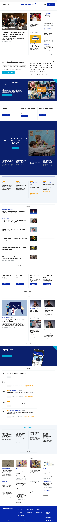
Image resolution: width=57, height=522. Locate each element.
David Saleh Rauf (4, 443)
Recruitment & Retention (34, 182)
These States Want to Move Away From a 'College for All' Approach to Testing (13, 257)
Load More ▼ (28, 200)
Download (31, 491)
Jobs (42, 8)
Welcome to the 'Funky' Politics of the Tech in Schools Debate (21, 161)
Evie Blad (44, 478)
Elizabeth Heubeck (32, 338)
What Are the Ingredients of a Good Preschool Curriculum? (35, 471)
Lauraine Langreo (45, 164)
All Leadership (4, 500)
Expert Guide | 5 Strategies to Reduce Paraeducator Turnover (34, 186)
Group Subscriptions (39, 512)
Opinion (38, 8)
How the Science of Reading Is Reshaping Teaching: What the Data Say (34, 25)
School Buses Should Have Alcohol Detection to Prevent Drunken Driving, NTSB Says (7, 494)
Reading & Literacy (33, 21)
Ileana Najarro (46, 54)
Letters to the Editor (30, 509)
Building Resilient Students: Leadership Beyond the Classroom (20, 403)
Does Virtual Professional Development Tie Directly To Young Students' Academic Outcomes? (47, 436)
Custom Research (48, 517)
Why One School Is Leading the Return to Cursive (34, 331)
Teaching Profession (6, 218)
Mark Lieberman (4, 41)
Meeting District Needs (20, 431)
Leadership (9, 8)
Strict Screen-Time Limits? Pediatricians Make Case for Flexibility (13, 211)
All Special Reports (50, 124)
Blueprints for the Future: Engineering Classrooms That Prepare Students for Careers (20, 413)
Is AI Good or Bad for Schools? (48, 331)
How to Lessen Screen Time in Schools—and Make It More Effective (47, 161)
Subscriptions (38, 509)
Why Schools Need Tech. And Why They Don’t (15, 140)
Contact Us (29, 507)
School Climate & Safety (6, 491)
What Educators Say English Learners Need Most (48, 47)
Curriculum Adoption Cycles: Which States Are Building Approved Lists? (34, 434)
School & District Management (7, 227)
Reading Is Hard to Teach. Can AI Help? (34, 311)
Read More (6, 114)
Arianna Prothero (32, 165)
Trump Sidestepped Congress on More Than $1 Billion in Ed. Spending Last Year (21, 496)
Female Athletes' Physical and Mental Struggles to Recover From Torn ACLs (48, 32)
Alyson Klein (4, 164)
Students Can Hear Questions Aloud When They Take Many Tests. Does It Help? (48, 493)
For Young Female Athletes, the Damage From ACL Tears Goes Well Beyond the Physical (48, 18)
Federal (3, 30)
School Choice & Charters (48, 308)
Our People (20, 512)
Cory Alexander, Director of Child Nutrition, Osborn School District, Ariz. (40, 74)
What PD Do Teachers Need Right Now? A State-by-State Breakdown (20, 435)
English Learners (46, 44)
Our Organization (20, 509)
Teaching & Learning (25, 8)
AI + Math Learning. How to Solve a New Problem (13, 320)
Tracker (38, 431)
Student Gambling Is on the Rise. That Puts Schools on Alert (14, 248)
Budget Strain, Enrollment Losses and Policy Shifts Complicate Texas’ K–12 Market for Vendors (7, 435)
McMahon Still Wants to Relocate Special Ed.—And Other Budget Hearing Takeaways (13, 34)
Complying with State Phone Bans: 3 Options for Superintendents (7, 185)
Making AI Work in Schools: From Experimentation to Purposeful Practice (20, 393)
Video (44, 29)
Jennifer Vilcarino (46, 25)
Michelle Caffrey (18, 442)
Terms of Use (30, 520)
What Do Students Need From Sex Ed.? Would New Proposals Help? (7, 471)
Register (9, 376)
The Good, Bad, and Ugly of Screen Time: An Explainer (35, 162)
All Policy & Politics (18, 502)
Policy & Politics (16, 8)
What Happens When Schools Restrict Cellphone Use (47, 484)
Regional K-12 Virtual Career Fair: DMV (18, 373)
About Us (19, 507)
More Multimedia (28, 343)
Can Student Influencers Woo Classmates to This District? (14, 230)
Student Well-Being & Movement (7, 209)
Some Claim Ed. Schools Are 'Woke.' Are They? (35, 46)
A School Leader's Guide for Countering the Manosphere (14, 239)
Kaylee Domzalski (46, 40)
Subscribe (51, 4)
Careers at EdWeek (21, 515)
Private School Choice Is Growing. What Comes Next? (48, 311)
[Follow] (39, 458)
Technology (32, 8)
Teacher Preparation (33, 43)
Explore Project (7, 95)
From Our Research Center (34, 481)
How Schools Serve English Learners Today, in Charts (34, 484)
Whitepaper (4, 182)
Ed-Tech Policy (45, 468)
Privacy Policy (36, 520)
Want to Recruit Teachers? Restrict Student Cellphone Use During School (14, 221)
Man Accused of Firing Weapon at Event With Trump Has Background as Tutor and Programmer (21, 486)
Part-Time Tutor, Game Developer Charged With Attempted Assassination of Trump (21, 471)
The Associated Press (5, 497)
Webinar (20, 390)
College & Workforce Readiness (15, 410)
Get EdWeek (38, 507)
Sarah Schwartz (32, 32)
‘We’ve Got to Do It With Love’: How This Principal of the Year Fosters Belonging (7, 484)
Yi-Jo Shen (9, 327)
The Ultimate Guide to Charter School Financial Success (21, 185)
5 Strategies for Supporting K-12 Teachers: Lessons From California (34, 494)
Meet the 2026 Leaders (8, 72)
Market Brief (47, 8)
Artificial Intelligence (47, 182)
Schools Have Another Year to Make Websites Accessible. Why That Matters (47, 471)
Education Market (5, 431)
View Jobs (6, 283)
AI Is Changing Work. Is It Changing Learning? (48, 185)
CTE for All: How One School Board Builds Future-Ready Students (20, 382)
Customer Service (29, 512)
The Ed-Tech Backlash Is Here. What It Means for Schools (7, 161)
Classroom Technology (47, 481)
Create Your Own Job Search (28, 291)
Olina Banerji (4, 488)
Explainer (31, 159)
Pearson (50, 191)
